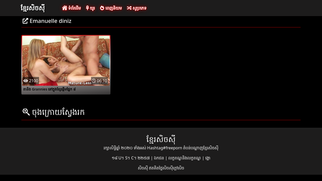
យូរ (90, 8)
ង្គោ (207, 158)
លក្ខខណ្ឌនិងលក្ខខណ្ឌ (185, 158)
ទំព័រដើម (71, 8)
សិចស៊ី (143, 168)
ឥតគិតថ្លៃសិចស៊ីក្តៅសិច (166, 168)
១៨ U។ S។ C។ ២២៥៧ (131, 158)
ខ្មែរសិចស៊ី (33, 8)
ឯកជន (159, 158)
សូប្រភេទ (136, 8)
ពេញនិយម (111, 8)
